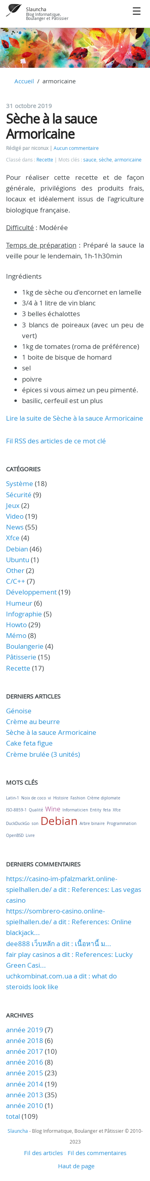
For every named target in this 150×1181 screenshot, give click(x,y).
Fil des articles (43, 1153)
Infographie (24, 613)
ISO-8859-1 (16, 810)
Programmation (121, 823)
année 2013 (24, 1094)
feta (107, 810)
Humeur (19, 603)
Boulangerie (25, 646)
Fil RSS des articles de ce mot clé (56, 440)
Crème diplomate (103, 798)
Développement (31, 591)
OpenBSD (15, 835)
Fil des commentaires (97, 1153)
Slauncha (36, 9)
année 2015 (24, 1072)
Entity (95, 810)
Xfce (13, 537)
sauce (89, 160)
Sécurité (19, 494)
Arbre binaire (92, 823)
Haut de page (76, 1166)
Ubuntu (17, 559)
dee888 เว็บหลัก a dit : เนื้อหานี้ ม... (58, 943)
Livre (30, 835)
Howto (16, 624)
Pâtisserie (21, 656)
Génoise (19, 710)
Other (15, 570)
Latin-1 (12, 798)
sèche (105, 160)
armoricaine (128, 160)
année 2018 (24, 1040)
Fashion (77, 798)
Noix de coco (33, 798)
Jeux (13, 505)
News (15, 526)
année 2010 (24, 1105)
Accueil (24, 81)
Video (15, 516)
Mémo (16, 635)
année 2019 (24, 1029)
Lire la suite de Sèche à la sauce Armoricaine (74, 418)
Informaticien (75, 810)
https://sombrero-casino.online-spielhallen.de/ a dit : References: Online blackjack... (69, 921)
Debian (17, 548)
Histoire (60, 798)
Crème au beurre (33, 721)
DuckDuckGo (18, 823)
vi (49, 798)
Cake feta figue (29, 743)
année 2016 (24, 1062)
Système (19, 483)
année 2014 (24, 1083)
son (35, 823)
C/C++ (15, 581)
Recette (44, 160)
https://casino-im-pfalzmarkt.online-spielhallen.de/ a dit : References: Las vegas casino (73, 889)
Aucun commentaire (76, 148)
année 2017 (24, 1051)
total (14, 1116)
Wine (52, 809)
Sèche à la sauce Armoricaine (51, 126)
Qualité (36, 810)
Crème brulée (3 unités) (43, 754)
